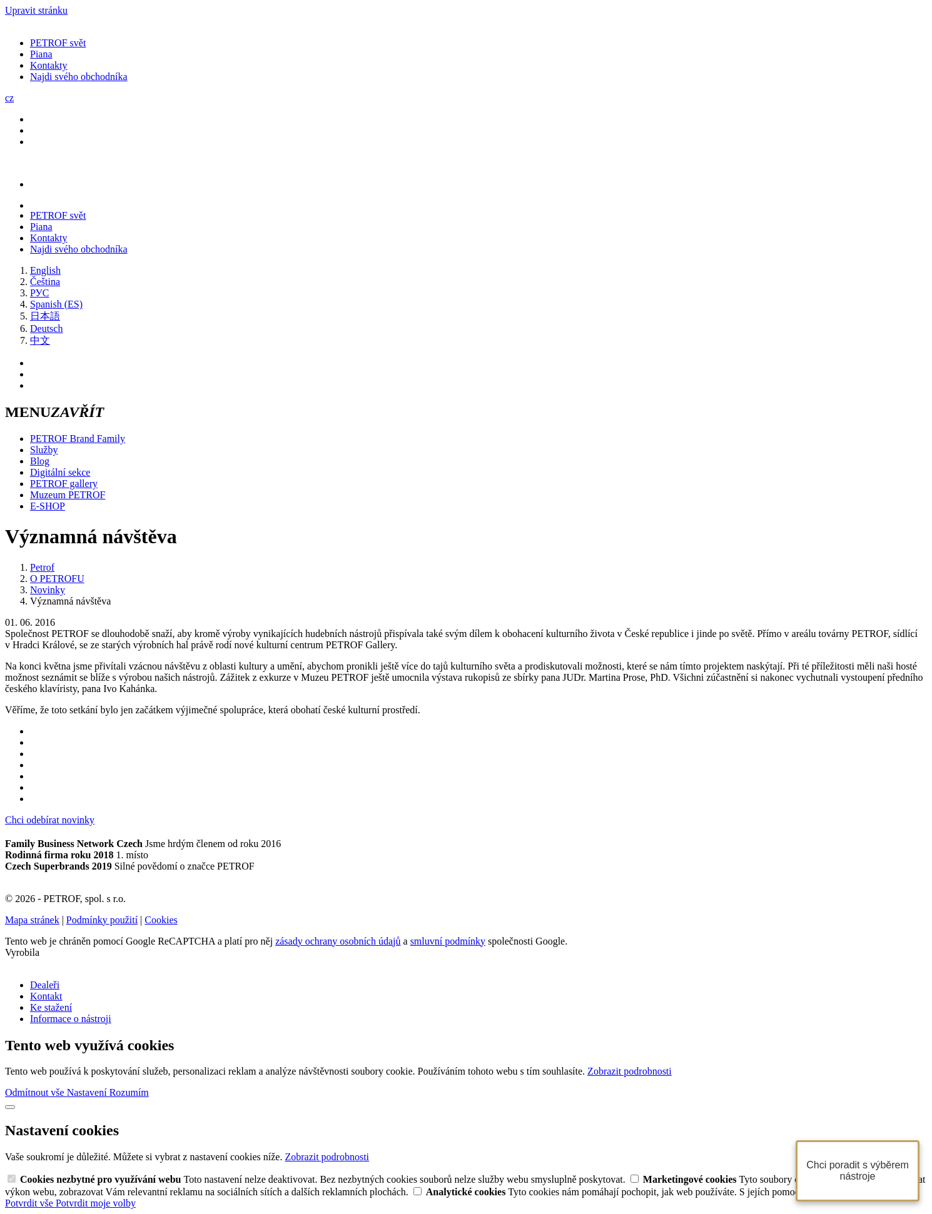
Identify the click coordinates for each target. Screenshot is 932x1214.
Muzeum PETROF (67, 494)
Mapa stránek (32, 920)
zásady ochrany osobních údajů (337, 941)
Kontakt (46, 996)
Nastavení (88, 1092)
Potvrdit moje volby (96, 1203)
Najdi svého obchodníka (79, 76)
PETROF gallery (64, 483)
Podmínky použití (102, 920)
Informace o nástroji (70, 1018)
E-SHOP (47, 506)
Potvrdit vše (30, 1203)
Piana (41, 54)
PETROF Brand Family (77, 438)
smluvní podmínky (447, 941)
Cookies (160, 920)
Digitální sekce (60, 472)
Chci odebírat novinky (49, 820)
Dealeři (44, 985)
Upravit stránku (36, 10)
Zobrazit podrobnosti (629, 1071)
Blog (39, 461)
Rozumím (129, 1092)
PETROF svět (58, 43)
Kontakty (49, 65)
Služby (44, 449)
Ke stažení (51, 1007)
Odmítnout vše (36, 1092)
